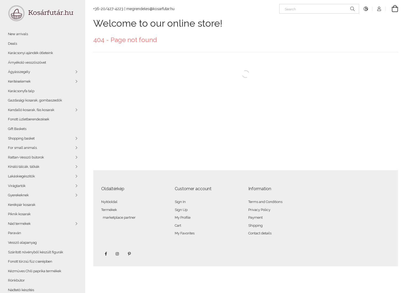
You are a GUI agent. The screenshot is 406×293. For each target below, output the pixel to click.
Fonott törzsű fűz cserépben (30, 261)
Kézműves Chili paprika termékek (34, 271)
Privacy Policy (259, 210)
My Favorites (184, 233)
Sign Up (181, 210)
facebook (105, 253)
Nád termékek (19, 224)
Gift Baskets (17, 129)
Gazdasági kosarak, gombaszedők (35, 100)
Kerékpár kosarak (21, 205)
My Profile (182, 217)
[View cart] (392, 9)
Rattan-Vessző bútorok (26, 157)
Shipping (255, 225)
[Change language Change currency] (365, 9)
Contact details (259, 233)
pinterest (129, 253)
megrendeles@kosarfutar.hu (150, 9)
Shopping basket (21, 138)
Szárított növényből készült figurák (35, 252)
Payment (255, 217)
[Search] (319, 9)
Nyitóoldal (109, 202)
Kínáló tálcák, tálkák (23, 167)
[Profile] (379, 9)
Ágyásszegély (19, 72)
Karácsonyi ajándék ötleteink (30, 53)
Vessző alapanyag (22, 243)
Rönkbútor (16, 280)
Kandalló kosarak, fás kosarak (31, 110)
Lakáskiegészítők (21, 176)
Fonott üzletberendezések (28, 119)
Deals (12, 44)
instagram (117, 253)
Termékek (109, 210)
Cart (178, 225)
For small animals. (23, 148)
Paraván (14, 233)
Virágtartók (17, 186)
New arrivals (18, 34)
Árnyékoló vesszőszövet (27, 62)
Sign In (180, 202)
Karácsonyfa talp (21, 91)
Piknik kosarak (19, 214)
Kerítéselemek (19, 81)
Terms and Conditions (265, 202)
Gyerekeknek (18, 195)
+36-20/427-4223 (108, 9)
